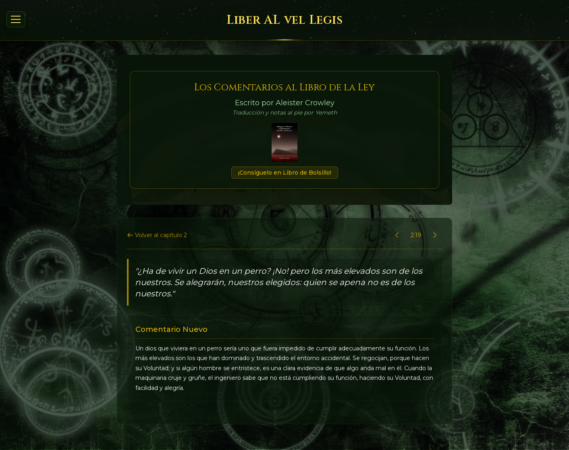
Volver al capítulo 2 (157, 235)
